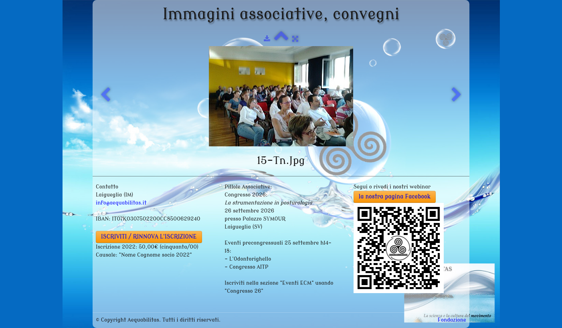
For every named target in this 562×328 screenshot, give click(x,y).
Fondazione (452, 320)
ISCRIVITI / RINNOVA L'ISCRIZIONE (149, 237)
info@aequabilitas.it (121, 203)
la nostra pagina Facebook (395, 197)
